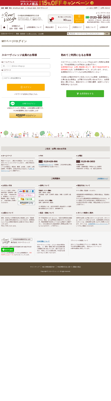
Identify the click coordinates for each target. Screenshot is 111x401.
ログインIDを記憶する (12, 78)
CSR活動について (43, 241)
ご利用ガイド (77, 27)
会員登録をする (87, 93)
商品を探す (50, 27)
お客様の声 (104, 27)
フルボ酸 (41, 33)
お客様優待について (34, 27)
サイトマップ (35, 267)
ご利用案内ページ (102, 178)
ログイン (27, 87)
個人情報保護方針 (48, 267)
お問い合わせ (105, 8)
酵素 (17, 33)
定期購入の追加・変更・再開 (16, 27)
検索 (107, 33)
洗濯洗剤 (22, 33)
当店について (91, 27)
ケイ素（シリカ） (31, 33)
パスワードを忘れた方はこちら (26, 94)
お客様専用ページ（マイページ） (98, 224)
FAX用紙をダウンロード (46, 164)
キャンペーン (63, 27)
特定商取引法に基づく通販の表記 (69, 267)
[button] (25, 115)
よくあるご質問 (91, 8)
